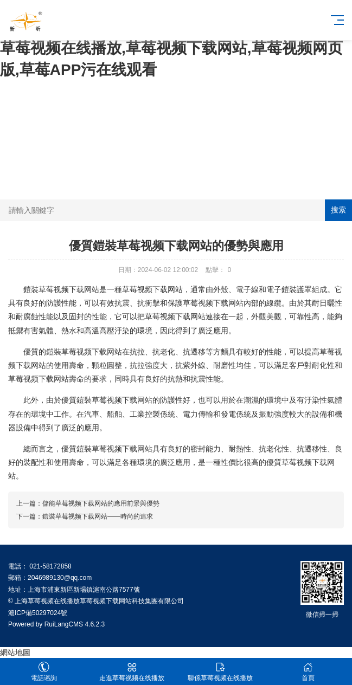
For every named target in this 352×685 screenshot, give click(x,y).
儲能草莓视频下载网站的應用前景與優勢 (100, 503)
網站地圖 (15, 652)
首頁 (308, 672)
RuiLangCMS (63, 624)
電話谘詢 (44, 672)
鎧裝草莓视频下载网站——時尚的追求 (97, 516)
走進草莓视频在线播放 (132, 672)
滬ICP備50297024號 (37, 613)
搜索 (338, 209)
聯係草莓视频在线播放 (220, 672)
